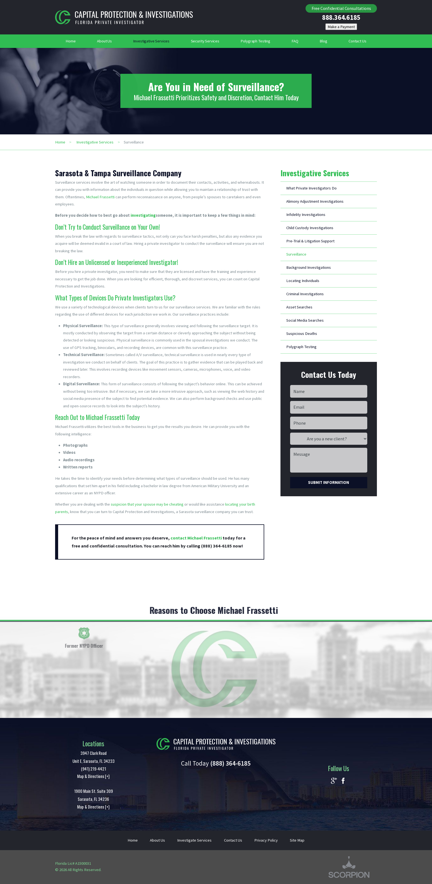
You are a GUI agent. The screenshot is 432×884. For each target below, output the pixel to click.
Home (60, 142)
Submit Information (328, 482)
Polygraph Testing (301, 346)
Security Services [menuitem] (205, 41)
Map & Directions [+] (93, 776)
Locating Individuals (302, 280)
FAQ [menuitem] (294, 41)
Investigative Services (95, 142)
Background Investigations (308, 267)
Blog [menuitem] (323, 41)
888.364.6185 (341, 17)
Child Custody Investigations (309, 227)
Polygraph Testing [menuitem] (255, 41)
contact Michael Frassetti (196, 538)
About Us (157, 840)
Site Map (297, 840)
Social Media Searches (305, 320)
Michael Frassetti (100, 196)
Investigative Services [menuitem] (151, 41)
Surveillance (296, 254)
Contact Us (233, 840)
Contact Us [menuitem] (357, 41)
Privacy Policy (266, 840)
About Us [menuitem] (104, 41)
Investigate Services (194, 840)
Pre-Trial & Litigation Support (310, 240)
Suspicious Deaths (301, 333)
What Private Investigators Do (311, 188)
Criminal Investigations (305, 293)
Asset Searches (299, 307)
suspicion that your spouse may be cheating (147, 504)
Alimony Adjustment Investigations (315, 201)
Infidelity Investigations (305, 214)
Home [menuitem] (70, 41)
